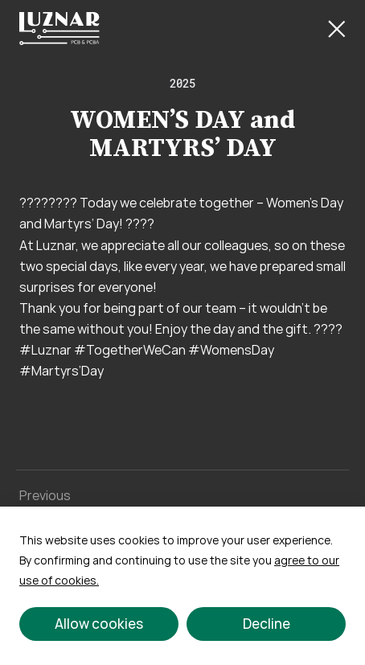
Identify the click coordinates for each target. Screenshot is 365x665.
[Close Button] (337, 29)
